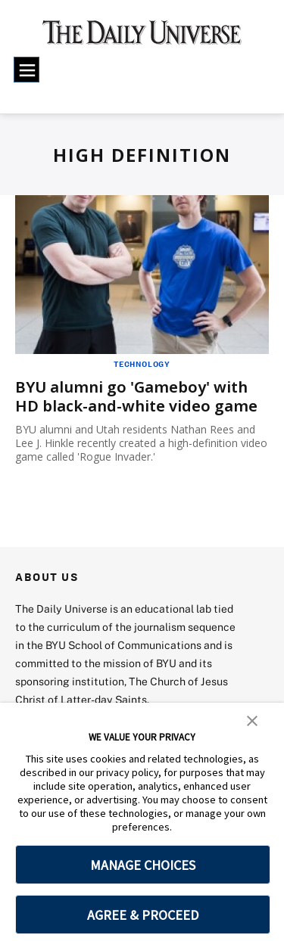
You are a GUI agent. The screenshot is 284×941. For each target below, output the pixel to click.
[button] (252, 719)
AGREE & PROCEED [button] (142, 915)
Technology (142, 363)
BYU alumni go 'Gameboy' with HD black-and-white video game (136, 396)
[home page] (142, 37)
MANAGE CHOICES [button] (142, 865)
